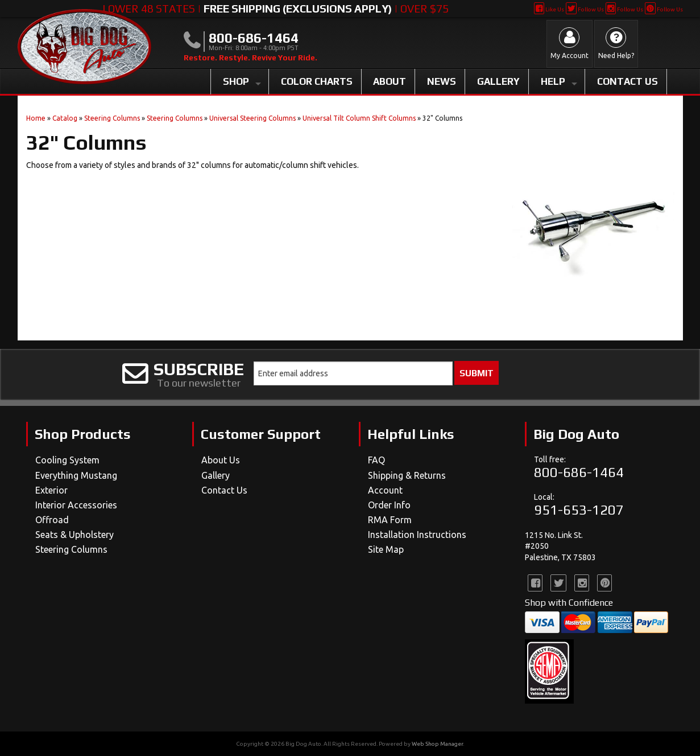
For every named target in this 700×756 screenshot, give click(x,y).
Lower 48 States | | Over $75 (275, 8)
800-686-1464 (579, 472)
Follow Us (585, 9)
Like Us (549, 9)
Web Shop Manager (437, 744)
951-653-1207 (579, 509)
